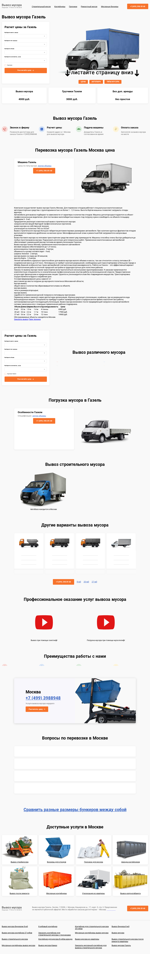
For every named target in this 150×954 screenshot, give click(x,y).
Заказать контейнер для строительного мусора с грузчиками (54, 934)
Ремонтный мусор (89, 6)
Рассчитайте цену (24, 70)
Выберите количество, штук (13, 56)
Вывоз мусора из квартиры (87, 939)
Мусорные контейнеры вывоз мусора (91, 933)
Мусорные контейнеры (56, 893)
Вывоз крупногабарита (130, 893)
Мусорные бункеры (109, 6)
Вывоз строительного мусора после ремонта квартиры (128, 940)
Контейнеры (59, 6)
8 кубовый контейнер (47, 926)
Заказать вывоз (21, 319)
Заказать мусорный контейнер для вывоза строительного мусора (90, 946)
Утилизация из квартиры (93, 893)
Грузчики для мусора (93, 862)
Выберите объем (9, 48)
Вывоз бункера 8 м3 (120, 926)
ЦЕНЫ (83, 82)
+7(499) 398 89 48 (137, 6)
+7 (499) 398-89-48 (44, 171)
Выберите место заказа (11, 32)
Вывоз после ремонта (19, 893)
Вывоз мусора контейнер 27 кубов (17, 933)
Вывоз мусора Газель (121, 945)
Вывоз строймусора (19, 862)
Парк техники (35, 319)
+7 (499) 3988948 (43, 698)
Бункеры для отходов (56, 862)
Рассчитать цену (35, 709)
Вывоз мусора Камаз (47, 945)
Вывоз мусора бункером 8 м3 (15, 926)
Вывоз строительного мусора (15, 939)
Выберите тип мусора (11, 40)
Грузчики (73, 6)
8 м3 (79, 582)
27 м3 (94, 582)
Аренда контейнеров (130, 862)
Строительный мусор (41, 6)
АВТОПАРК (96, 82)
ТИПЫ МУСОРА (113, 82)
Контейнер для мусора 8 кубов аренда (55, 939)
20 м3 (86, 582)
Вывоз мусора (118, 933)
